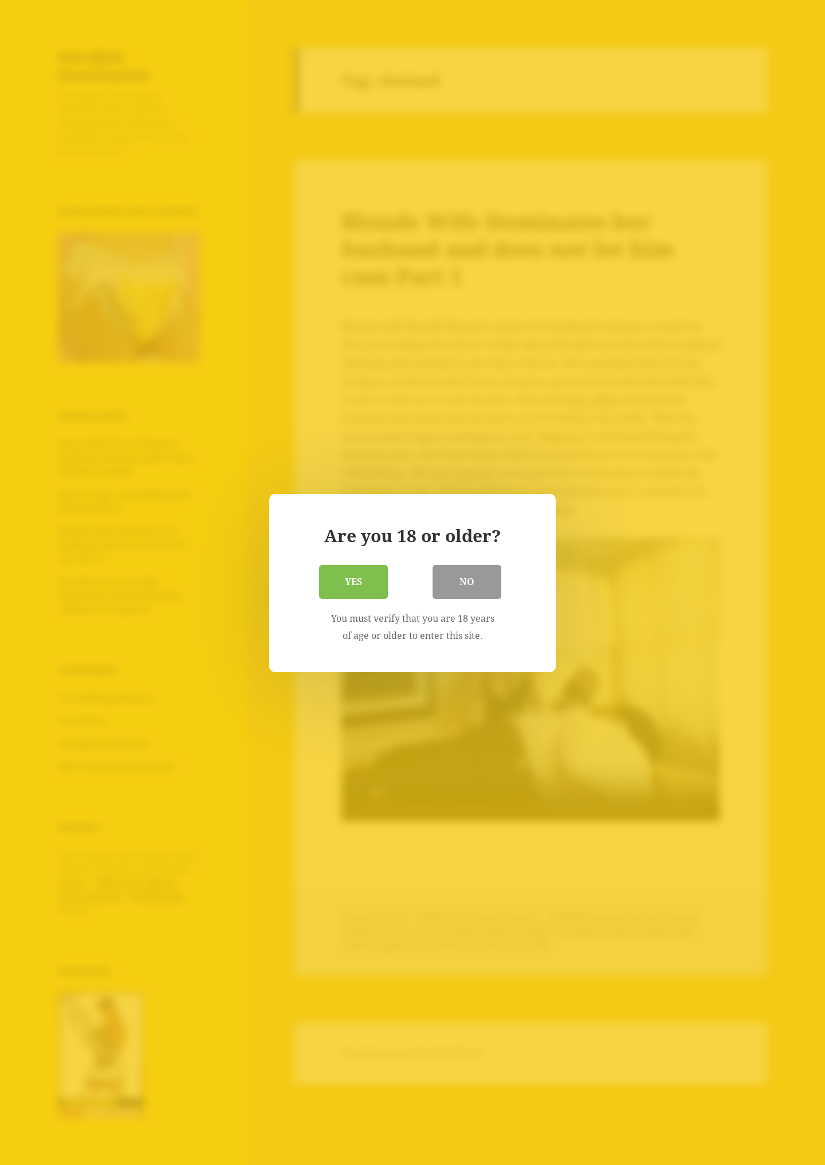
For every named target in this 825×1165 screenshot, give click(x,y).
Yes (353, 581)
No (466, 581)
